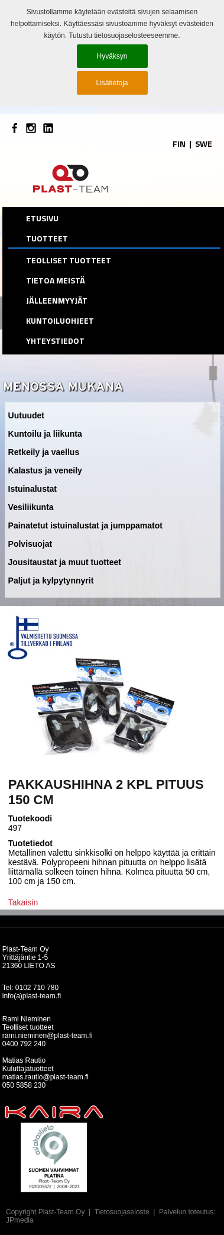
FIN (179, 143)
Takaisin (23, 902)
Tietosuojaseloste (122, 1212)
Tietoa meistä (55, 280)
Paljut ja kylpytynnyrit (51, 580)
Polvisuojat (30, 544)
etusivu (42, 218)
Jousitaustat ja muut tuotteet (64, 562)
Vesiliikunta (31, 507)
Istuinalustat (32, 489)
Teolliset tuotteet (68, 260)
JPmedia (20, 1220)
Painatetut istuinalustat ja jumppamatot (85, 525)
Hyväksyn (111, 56)
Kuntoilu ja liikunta (45, 433)
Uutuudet (26, 415)
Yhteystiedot (55, 340)
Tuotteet (47, 238)
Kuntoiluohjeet (60, 320)
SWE (203, 143)
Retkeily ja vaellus (44, 452)
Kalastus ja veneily (45, 470)
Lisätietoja (112, 83)
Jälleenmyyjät (56, 300)
